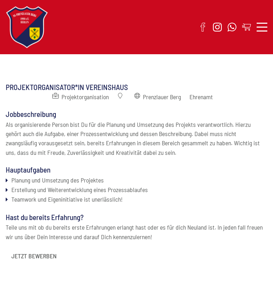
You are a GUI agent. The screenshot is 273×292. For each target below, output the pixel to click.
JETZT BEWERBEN (34, 256)
